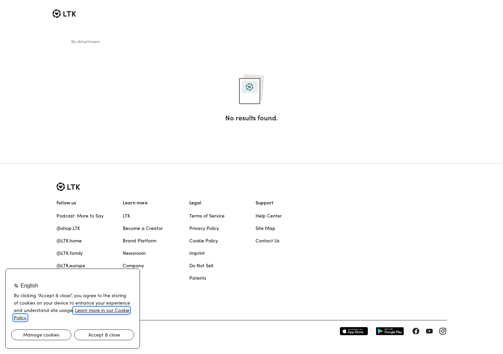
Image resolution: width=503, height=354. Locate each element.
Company (133, 266)
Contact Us (267, 241)
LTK (126, 216)
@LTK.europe (70, 266)
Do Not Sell (201, 266)
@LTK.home (69, 241)
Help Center (269, 216)
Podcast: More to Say (80, 216)
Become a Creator (143, 228)
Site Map (265, 228)
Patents (197, 278)
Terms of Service (207, 216)
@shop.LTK (68, 228)
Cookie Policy (203, 241)
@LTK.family (69, 253)
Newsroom (134, 253)
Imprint (197, 253)
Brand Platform (139, 241)
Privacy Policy (204, 228)
